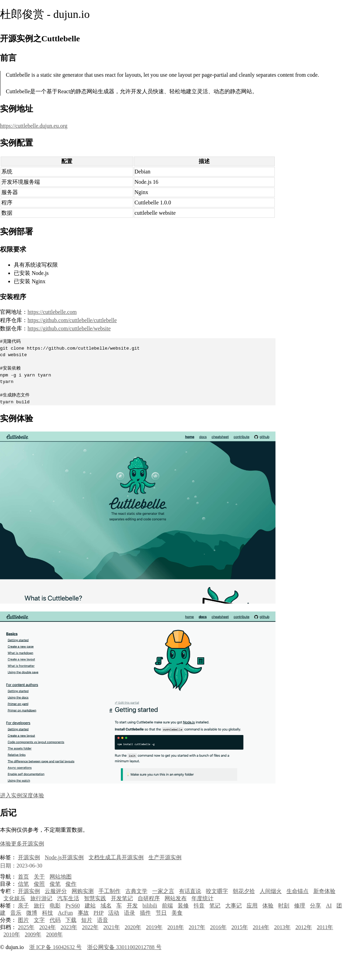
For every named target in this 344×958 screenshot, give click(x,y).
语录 (129, 913)
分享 (315, 905)
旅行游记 (41, 898)
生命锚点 (297, 891)
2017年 (197, 927)
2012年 (303, 927)
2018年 (175, 927)
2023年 (69, 927)
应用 (252, 905)
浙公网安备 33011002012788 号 (124, 947)
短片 (86, 920)
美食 (177, 913)
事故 (83, 913)
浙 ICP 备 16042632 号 (55, 947)
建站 (90, 905)
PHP (99, 913)
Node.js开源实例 (64, 857)
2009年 (33, 934)
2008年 (54, 934)
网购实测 (83, 891)
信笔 (23, 884)
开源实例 (29, 857)
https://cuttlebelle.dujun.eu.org (33, 126)
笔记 (214, 905)
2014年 (261, 927)
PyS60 (72, 905)
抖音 (199, 905)
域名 (106, 905)
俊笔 (55, 884)
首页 (23, 877)
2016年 (218, 927)
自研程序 (149, 898)
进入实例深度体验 (22, 795)
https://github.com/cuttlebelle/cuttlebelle (72, 320)
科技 (47, 913)
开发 (132, 905)
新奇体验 (324, 891)
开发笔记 (122, 898)
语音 (102, 920)
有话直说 (190, 891)
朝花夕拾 (244, 891)
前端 (167, 905)
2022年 (90, 927)
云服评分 (56, 891)
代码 (55, 920)
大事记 (233, 905)
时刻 (283, 905)
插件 (145, 913)
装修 (183, 905)
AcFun (65, 913)
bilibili (150, 905)
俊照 (39, 884)
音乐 (15, 913)
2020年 (133, 927)
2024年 (47, 927)
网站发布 (176, 898)
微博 (31, 913)
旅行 (39, 905)
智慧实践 (95, 898)
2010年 (11, 934)
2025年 (26, 927)
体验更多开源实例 (22, 844)
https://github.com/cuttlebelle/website (69, 328)
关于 (39, 877)
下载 (70, 920)
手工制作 (109, 891)
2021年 (111, 927)
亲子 (23, 905)
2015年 (239, 927)
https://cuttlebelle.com (52, 312)
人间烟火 (271, 891)
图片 (23, 920)
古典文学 (136, 891)
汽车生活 (68, 898)
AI (329, 905)
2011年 (325, 927)
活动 (113, 913)
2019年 (154, 927)
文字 (39, 920)
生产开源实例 (164, 857)
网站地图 (61, 877)
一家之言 (163, 891)
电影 (55, 905)
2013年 (282, 927)
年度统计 (202, 898)
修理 (299, 905)
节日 (161, 913)
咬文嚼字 (217, 891)
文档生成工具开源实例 (116, 857)
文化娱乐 (14, 898)
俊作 (70, 884)
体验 (267, 905)
